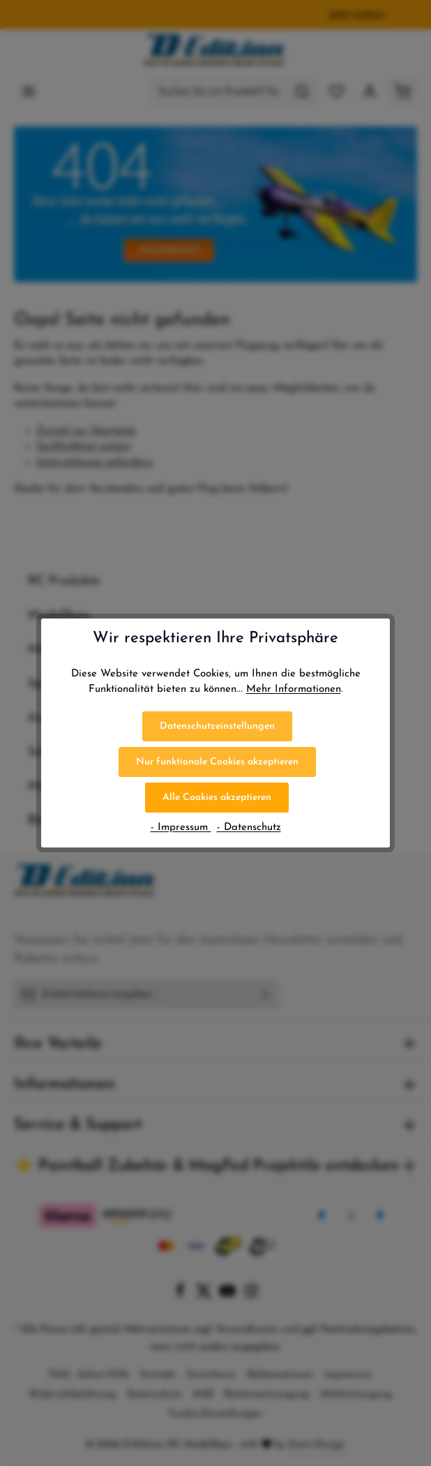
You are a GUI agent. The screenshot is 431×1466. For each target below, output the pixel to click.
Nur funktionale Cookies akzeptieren (217, 762)
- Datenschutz (249, 827)
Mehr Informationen (293, 689)
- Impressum (181, 827)
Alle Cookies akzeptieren (216, 797)
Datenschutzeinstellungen (217, 726)
